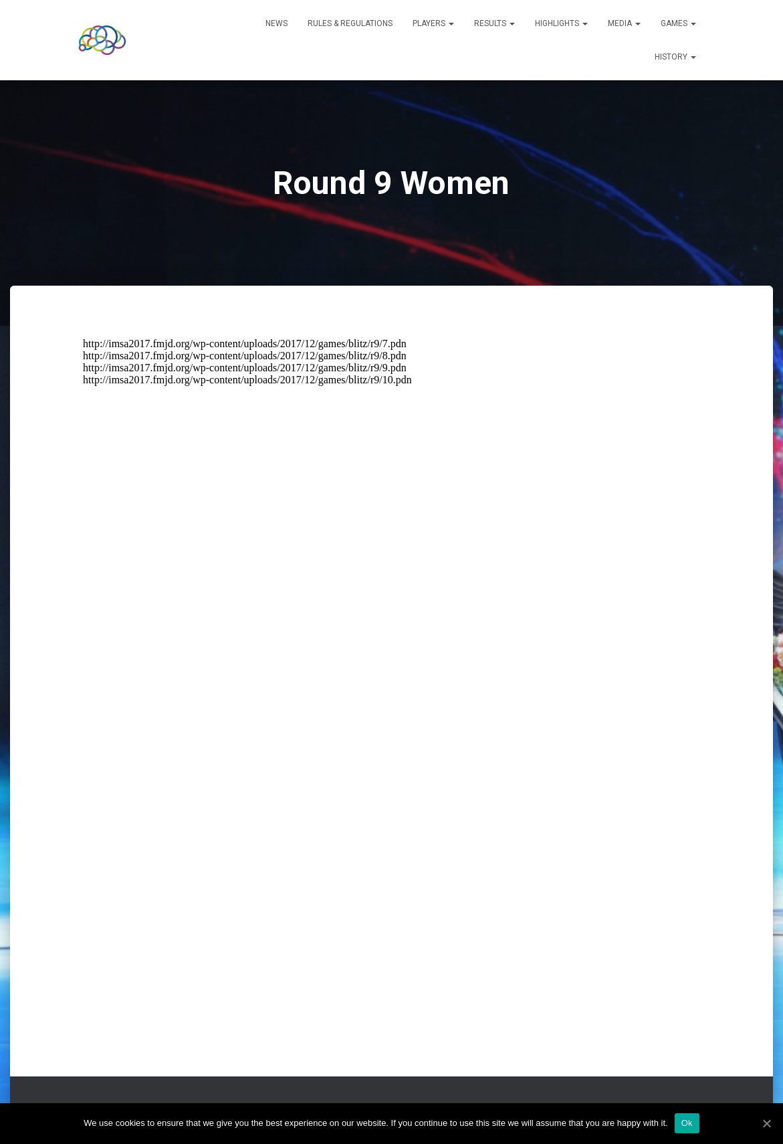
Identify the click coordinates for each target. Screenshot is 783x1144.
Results (494, 23)
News (276, 23)
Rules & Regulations (350, 23)
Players (433, 23)
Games (678, 23)
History (675, 57)
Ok (687, 1123)
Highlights (561, 23)
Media (624, 23)
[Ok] (766, 1123)
